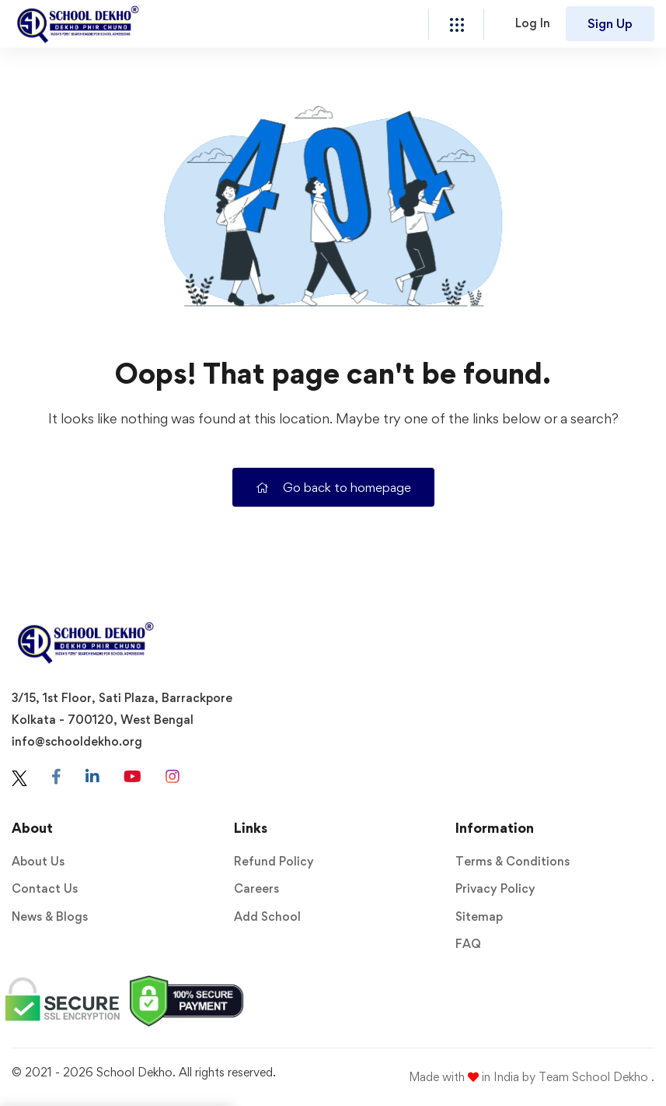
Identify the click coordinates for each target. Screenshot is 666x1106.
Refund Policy (274, 861)
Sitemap (479, 916)
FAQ (468, 943)
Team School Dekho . (596, 1076)
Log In (532, 23)
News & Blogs (50, 916)
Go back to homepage (333, 487)
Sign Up (610, 23)
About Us (38, 861)
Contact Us (45, 888)
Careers (256, 888)
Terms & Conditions (512, 861)
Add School (267, 916)
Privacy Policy (495, 888)
